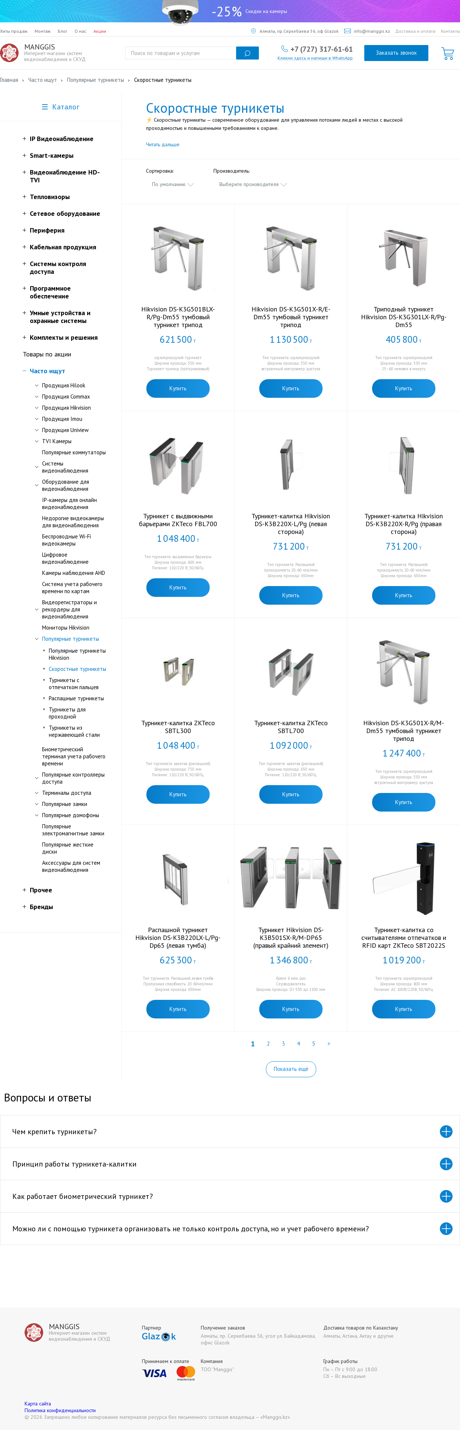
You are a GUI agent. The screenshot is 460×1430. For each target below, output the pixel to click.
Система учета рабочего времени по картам (72, 587)
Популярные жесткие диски (67, 848)
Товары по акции (47, 354)
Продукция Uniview (65, 430)
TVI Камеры (57, 441)
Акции (99, 31)
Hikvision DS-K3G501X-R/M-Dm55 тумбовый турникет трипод (403, 731)
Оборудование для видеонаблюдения (65, 485)
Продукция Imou (62, 418)
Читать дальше (163, 144)
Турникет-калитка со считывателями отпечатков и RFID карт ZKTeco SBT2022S (403, 937)
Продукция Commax (66, 396)
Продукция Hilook (63, 385)
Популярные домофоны (70, 815)
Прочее (41, 890)
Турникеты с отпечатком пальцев (74, 683)
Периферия (47, 230)
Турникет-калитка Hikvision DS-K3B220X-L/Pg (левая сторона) (290, 524)
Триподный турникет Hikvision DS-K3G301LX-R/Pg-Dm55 (404, 317)
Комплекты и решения (64, 337)
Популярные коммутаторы (74, 452)
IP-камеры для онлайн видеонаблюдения (69, 503)
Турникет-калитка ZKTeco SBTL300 (178, 727)
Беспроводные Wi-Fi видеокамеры (66, 540)
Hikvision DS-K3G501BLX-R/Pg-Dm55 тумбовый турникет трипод (178, 317)
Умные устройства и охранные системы (60, 316)
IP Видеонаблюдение (61, 139)
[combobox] (173, 184)
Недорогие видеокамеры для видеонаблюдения (73, 522)
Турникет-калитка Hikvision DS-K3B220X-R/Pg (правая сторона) (403, 524)
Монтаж (43, 31)
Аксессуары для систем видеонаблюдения (71, 866)
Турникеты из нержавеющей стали (74, 731)
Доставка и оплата (415, 31)
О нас (80, 31)
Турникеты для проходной (67, 713)
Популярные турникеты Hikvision (77, 654)
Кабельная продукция (63, 247)
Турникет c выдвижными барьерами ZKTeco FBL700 (178, 520)
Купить (178, 388)
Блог (62, 31)
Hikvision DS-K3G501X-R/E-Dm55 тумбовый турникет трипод (290, 317)
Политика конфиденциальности (60, 1410)
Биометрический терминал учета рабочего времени (73, 756)
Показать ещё (291, 1068)
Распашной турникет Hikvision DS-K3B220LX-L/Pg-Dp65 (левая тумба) (178, 937)
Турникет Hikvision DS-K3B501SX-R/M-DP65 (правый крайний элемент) (291, 937)
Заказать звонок (396, 52)
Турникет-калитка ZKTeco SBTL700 (291, 727)
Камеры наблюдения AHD (73, 572)
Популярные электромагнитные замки (73, 830)
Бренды (41, 907)
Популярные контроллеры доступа (73, 778)
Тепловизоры (50, 197)
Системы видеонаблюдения (65, 467)
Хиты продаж (14, 31)
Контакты (450, 31)
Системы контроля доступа (58, 267)
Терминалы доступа (66, 792)
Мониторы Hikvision (65, 627)
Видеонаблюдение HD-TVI (65, 176)
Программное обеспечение (50, 292)
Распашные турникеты (76, 698)
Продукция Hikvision (66, 407)
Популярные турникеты (70, 638)
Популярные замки (64, 803)
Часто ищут (47, 371)
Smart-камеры (51, 155)
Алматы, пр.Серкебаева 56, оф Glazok (295, 31)
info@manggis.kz (367, 31)
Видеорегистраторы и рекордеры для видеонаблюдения (69, 609)
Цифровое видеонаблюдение (65, 558)
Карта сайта (38, 1403)
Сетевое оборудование (65, 213)
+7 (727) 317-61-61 (322, 48)
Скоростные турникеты (77, 668)
